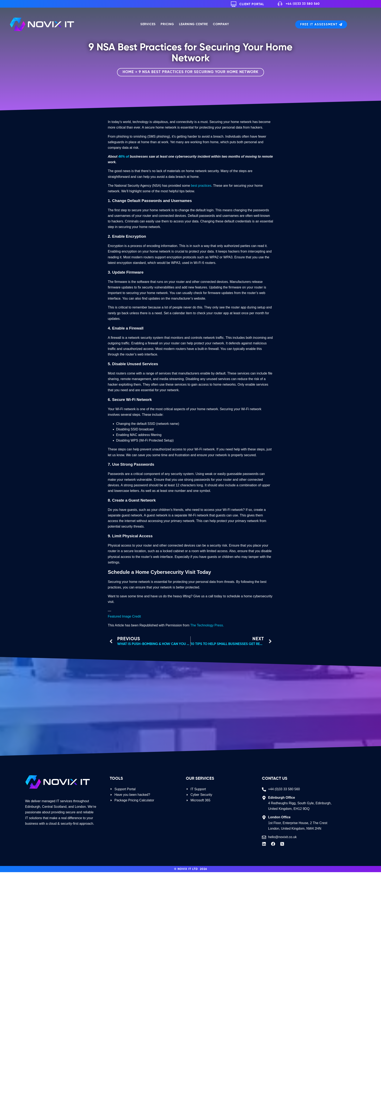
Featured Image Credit (124, 616)
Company (221, 24)
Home (128, 72)
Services (148, 24)
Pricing (167, 24)
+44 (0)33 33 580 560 (303, 3)
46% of (123, 156)
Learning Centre (193, 24)
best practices (201, 185)
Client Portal (251, 4)
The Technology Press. (207, 625)
